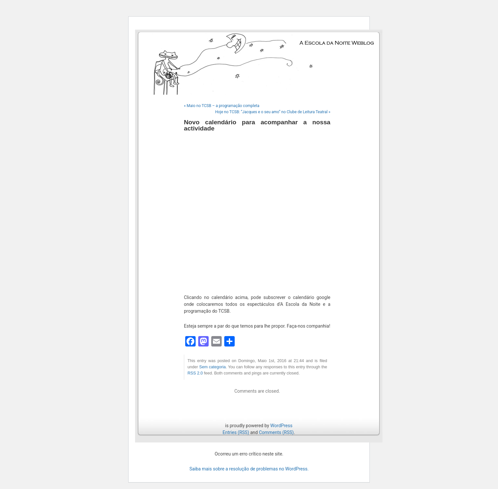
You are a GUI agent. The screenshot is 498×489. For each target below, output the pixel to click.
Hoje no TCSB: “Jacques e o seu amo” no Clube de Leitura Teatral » (272, 112)
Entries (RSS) (236, 432)
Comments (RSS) (276, 432)
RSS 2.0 (195, 373)
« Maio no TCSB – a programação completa (221, 105)
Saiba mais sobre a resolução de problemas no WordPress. (249, 468)
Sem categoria (212, 367)
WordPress (281, 425)
